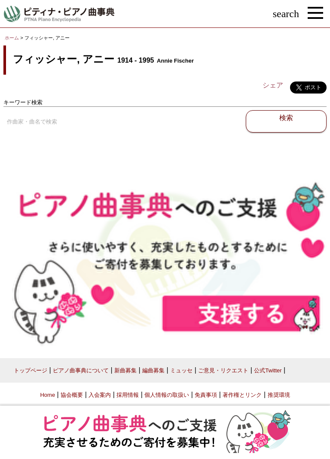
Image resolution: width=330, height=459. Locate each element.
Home (47, 395)
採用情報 (127, 395)
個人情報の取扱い (166, 395)
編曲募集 (153, 370)
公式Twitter (267, 370)
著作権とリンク (242, 395)
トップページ (30, 370)
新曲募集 (125, 370)
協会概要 (72, 395)
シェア (273, 85)
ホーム (12, 37)
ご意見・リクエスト (223, 370)
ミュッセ (181, 370)
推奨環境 (279, 395)
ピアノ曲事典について (81, 370)
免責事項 (206, 395)
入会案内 (100, 395)
